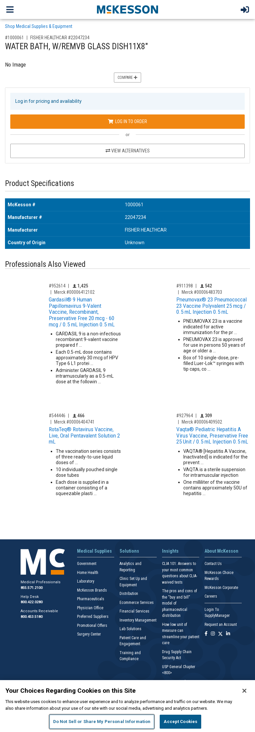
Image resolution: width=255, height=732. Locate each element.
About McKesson (221, 551)
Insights (170, 551)
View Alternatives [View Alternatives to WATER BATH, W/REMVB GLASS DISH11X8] (128, 150)
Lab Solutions (130, 629)
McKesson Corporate (221, 587)
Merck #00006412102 (74, 292)
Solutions (129, 551)
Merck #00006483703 (202, 292)
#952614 (57, 285)
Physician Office (90, 608)
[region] (127, 706)
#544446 (57, 415)
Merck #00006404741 (74, 422)
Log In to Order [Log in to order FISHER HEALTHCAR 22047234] (127, 121)
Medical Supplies (94, 551)
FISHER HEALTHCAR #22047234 (59, 37)
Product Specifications (39, 183)
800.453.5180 (31, 617)
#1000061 (14, 37)
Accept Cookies (180, 721)
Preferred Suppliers (93, 616)
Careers (211, 596)
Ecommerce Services (137, 602)
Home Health (87, 572)
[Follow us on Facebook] (206, 634)
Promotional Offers (92, 625)
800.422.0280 (31, 602)
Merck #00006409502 (202, 422)
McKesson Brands (92, 590)
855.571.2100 (31, 588)
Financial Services (134, 611)
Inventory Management (138, 620)
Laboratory (85, 581)
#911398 (184, 285)
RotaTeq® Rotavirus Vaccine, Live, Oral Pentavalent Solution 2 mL (84, 435)
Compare (127, 77)
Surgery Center (89, 634)
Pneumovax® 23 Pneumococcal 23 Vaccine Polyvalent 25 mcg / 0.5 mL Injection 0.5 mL (211, 305)
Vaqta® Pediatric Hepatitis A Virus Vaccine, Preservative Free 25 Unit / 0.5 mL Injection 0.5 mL (212, 435)
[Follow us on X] (220, 634)
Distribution (129, 593)
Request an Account (221, 624)
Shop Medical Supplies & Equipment (38, 26)
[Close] (244, 690)
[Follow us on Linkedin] (228, 634)
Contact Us (213, 563)
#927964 (184, 415)
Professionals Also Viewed (45, 264)
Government (86, 563)
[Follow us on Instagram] (213, 634)
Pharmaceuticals (90, 599)
